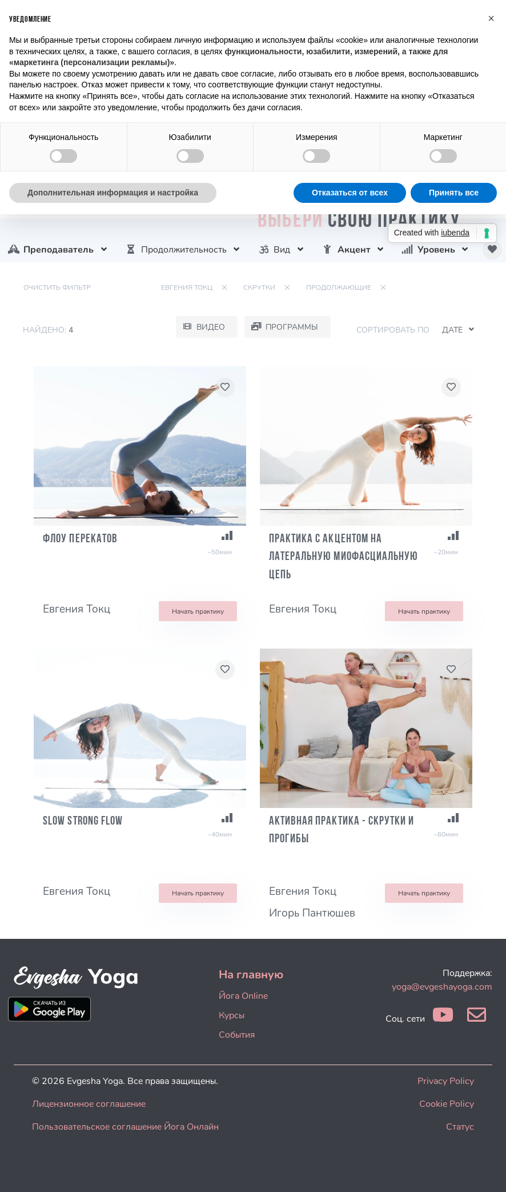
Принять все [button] (454, 192)
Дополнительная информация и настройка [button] (112, 192)
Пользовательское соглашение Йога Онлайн (125, 1127)
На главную (251, 974)
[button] (491, 18)
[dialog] (484, 1169)
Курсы (231, 1015)
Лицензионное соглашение (89, 1104)
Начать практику (198, 611)
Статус (460, 1127)
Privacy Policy (445, 1081)
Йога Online (243, 996)
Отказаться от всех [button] (350, 192)
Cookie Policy (446, 1104)
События (237, 1035)
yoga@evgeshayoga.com (442, 987)
